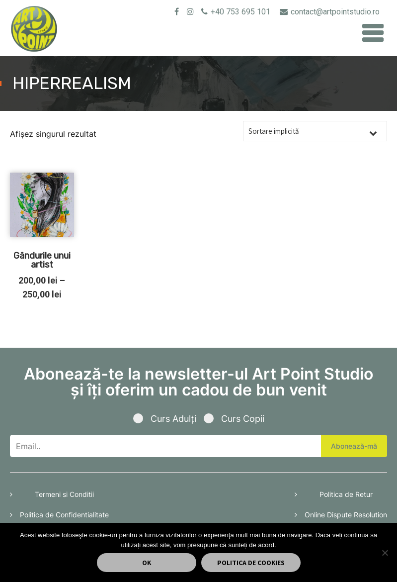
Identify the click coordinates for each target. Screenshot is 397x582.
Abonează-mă (354, 446)
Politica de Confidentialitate (64, 514)
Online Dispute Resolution (346, 514)
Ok (146, 562)
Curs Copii (234, 418)
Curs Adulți (168, 418)
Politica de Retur (346, 494)
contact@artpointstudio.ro (330, 11)
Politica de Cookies (251, 562)
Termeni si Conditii (64, 494)
